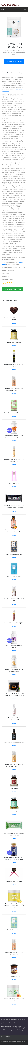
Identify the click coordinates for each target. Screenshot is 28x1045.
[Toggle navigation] (25, 9)
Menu (3, 9)
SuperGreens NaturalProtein (15, 1028)
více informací (14, 289)
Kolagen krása (13, 1030)
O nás (24, 1041)
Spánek (6, 1030)
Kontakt (19, 1041)
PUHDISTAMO (11, 52)
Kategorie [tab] (21, 72)
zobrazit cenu (15, 62)
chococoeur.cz (9, 1041)
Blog (15, 1041)
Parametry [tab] (13, 72)
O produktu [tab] (6, 72)
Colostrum (14, 1026)
